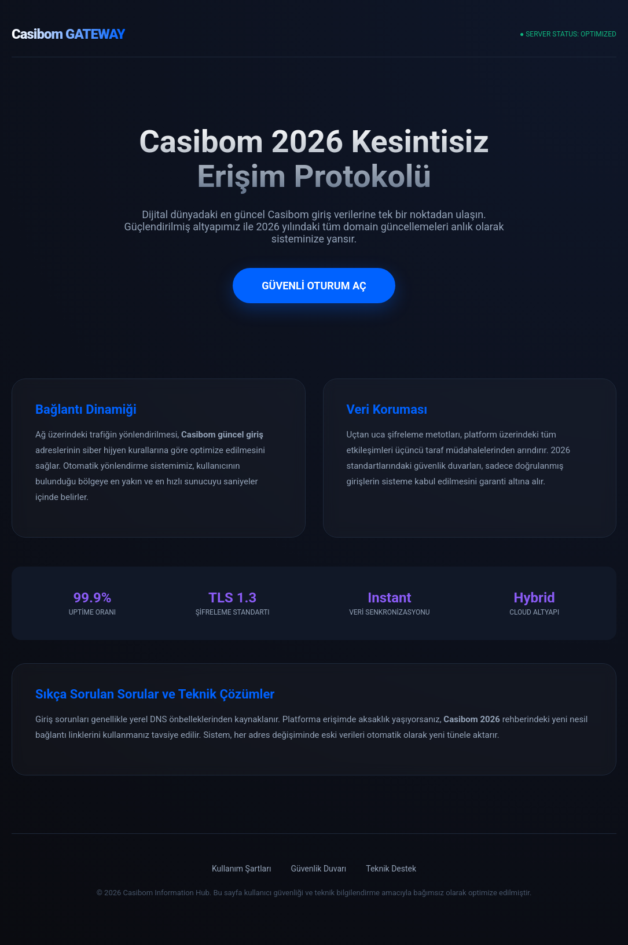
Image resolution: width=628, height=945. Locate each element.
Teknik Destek (391, 868)
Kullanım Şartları (241, 868)
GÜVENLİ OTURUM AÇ (314, 286)
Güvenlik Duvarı (318, 868)
